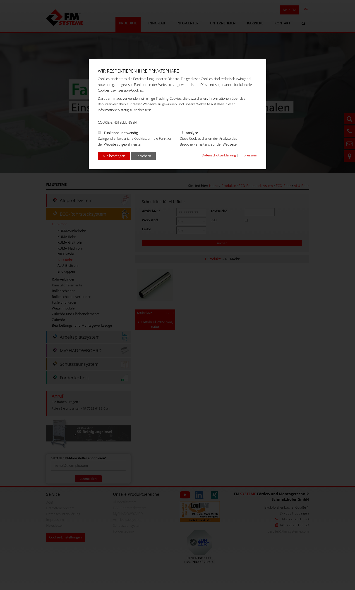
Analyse (192, 132)
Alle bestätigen (114, 155)
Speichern (143, 155)
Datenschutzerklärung (219, 155)
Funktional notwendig (121, 132)
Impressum (248, 155)
